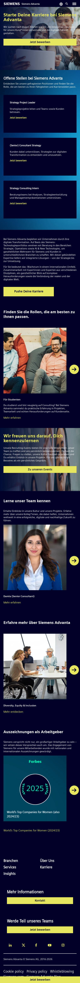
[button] (74, 369)
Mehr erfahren (12, 418)
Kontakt (40, 900)
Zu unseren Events (40, 469)
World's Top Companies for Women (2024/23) (31, 830)
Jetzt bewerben (40, 42)
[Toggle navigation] (74, 3)
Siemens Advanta (31, 4)
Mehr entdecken (13, 712)
